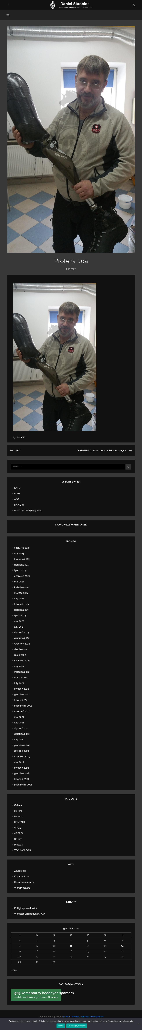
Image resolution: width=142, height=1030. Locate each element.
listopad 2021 (21, 700)
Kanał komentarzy (24, 882)
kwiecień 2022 (22, 672)
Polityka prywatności (25, 908)
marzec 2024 (21, 593)
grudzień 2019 (22, 745)
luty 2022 (19, 683)
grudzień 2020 (22, 734)
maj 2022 (19, 666)
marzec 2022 (21, 677)
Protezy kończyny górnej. (28, 510)
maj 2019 (19, 762)
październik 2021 (23, 705)
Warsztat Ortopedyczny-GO (29, 913)
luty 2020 (19, 739)
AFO (16, 499)
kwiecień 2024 (22, 587)
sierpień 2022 (21, 649)
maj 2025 (19, 553)
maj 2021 (19, 717)
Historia (18, 810)
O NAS (17, 827)
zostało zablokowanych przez (36, 995)
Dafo (17, 493)
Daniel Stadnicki (75, 4)
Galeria (18, 805)
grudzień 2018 (22, 773)
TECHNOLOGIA (22, 850)
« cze (14, 970)
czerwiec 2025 (22, 547)
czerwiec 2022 (22, 660)
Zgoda (60, 1026)
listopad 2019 (21, 750)
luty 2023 (19, 626)
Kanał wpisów (21, 876)
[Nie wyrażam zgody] (138, 1023)
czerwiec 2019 (22, 756)
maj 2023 (19, 621)
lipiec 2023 (20, 615)
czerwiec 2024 (22, 576)
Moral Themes (71, 1016)
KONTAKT (19, 822)
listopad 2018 (21, 779)
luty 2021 (19, 722)
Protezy (71, 269)
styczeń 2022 (21, 688)
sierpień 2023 (21, 609)
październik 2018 (23, 784)
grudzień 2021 (21, 694)
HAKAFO (19, 505)
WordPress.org (22, 887)
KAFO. (17, 488)
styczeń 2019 (21, 767)
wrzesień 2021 (22, 711)
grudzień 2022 (22, 638)
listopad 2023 (21, 604)
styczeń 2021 (21, 728)
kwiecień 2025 (22, 559)
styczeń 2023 (21, 632)
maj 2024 (19, 581)
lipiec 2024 (20, 570)
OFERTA (18, 833)
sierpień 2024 (21, 564)
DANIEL (21, 437)
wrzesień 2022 (22, 643)
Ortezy (18, 839)
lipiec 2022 (20, 655)
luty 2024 (19, 598)
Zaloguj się (20, 870)
